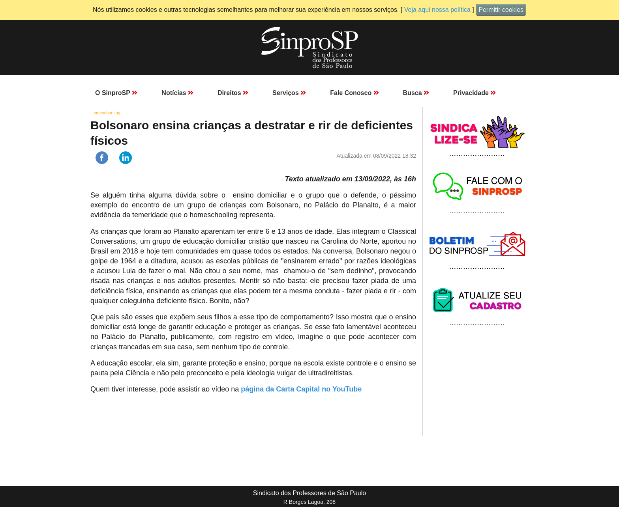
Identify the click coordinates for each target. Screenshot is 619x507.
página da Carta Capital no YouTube (301, 389)
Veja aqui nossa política (437, 9)
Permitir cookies (500, 9)
